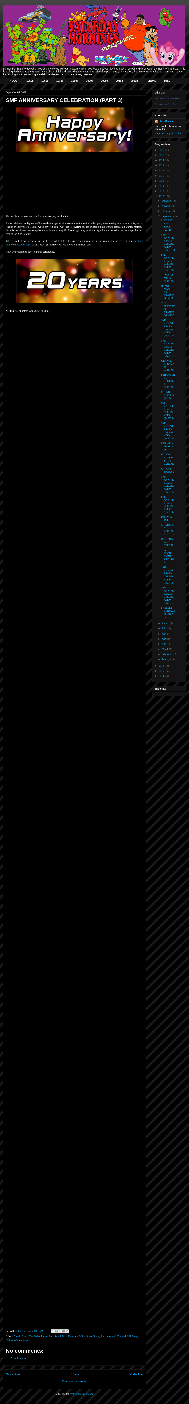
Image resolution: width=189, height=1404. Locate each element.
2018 (162, 191)
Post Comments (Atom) (81, 1394)
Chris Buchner (166, 121)
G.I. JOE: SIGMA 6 (167, 470)
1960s (45, 80)
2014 (162, 676)
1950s (30, 80)
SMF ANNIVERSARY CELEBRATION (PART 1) (167, 595)
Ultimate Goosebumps (17, 1340)
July (164, 628)
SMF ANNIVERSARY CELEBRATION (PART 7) (167, 348)
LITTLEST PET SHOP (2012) (167, 225)
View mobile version (74, 1381)
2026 (162, 150)
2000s (104, 80)
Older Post (136, 1374)
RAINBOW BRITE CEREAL (167, 542)
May (164, 638)
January (166, 659)
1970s (59, 80)
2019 (162, 186)
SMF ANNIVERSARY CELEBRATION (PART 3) (167, 504)
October (166, 211)
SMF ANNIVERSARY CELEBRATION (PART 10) (168, 242)
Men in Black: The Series (27, 1336)
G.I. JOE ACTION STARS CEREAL (167, 459)
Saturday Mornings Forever (167, 98)
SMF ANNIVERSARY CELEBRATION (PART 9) (167, 262)
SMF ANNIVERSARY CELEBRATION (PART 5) (167, 431)
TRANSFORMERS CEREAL (167, 278)
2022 (162, 170)
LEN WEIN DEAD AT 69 (167, 446)
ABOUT (14, 80)
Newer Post (13, 1374)
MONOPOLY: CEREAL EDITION (167, 530)
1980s (74, 80)
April (165, 644)
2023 (162, 165)
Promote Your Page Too (165, 104)
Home (75, 1374)
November (167, 206)
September (167, 216)
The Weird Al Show (127, 1336)
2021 (162, 175)
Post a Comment (18, 1358)
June (164, 633)
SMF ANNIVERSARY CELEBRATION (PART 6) (167, 411)
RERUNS (151, 80)
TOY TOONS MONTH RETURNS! (167, 556)
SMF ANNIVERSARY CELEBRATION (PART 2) (167, 575)
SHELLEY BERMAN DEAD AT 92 (168, 612)
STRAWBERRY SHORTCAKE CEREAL (168, 380)
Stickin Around (108, 1336)
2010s (119, 80)
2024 (162, 160)
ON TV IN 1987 (166, 519)
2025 (162, 155)
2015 (162, 671)
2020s (134, 80)
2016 (162, 665)
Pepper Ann (47, 1336)
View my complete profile (168, 133)
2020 (162, 181)
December (167, 200)
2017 (162, 196)
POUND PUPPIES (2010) (167, 395)
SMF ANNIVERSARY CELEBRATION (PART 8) (167, 328)
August (166, 623)
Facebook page (22, 244)
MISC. (167, 80)
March (165, 649)
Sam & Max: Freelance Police (69, 1336)
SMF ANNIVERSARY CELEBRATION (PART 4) (167, 484)
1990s (89, 80)
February (167, 654)
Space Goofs (92, 1336)
